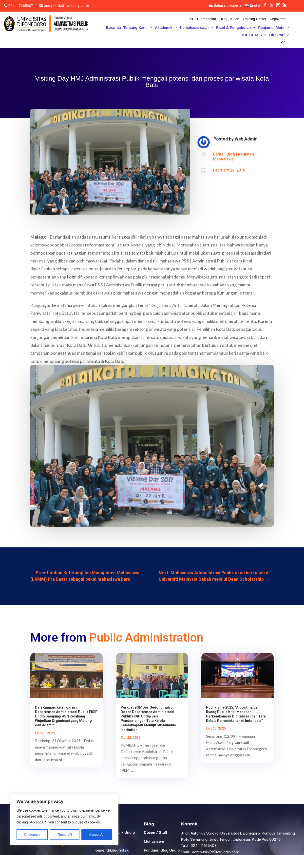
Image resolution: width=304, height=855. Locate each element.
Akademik (163, 28)
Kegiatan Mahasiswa (233, 156)
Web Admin (246, 138)
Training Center (254, 19)
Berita (218, 154)
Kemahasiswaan (194, 28)
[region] (64, 819)
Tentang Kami (135, 28)
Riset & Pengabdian (233, 28)
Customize (32, 835)
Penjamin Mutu (271, 28)
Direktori (277, 35)
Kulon (234, 19)
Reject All (64, 835)
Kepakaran (278, 19)
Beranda (113, 28)
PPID (194, 19)
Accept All (96, 835)
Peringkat (208, 19)
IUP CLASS (252, 35)
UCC (223, 19)
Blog (231, 154)
